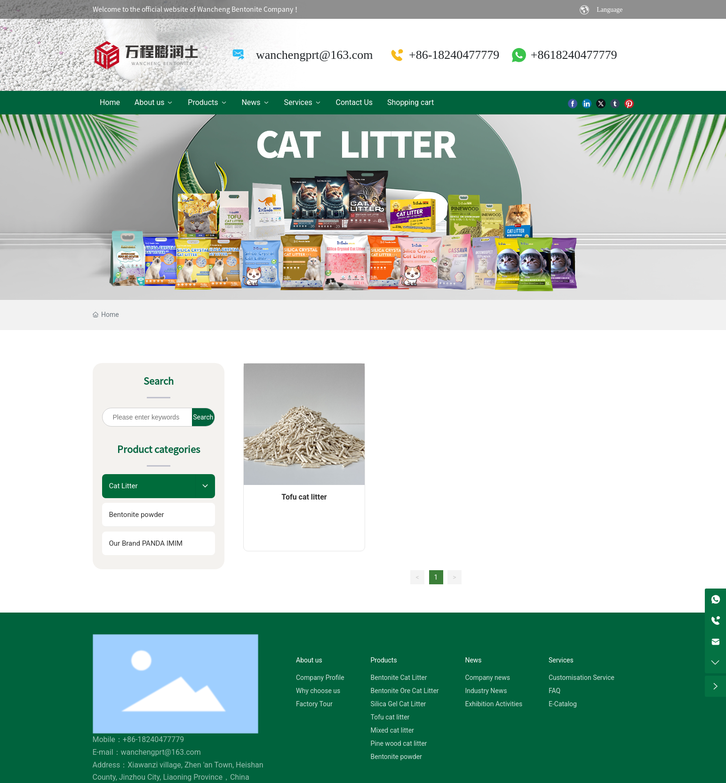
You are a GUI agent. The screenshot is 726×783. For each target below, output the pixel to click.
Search (203, 412)
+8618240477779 (574, 52)
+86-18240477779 (454, 52)
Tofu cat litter (304, 492)
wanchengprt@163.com (314, 52)
